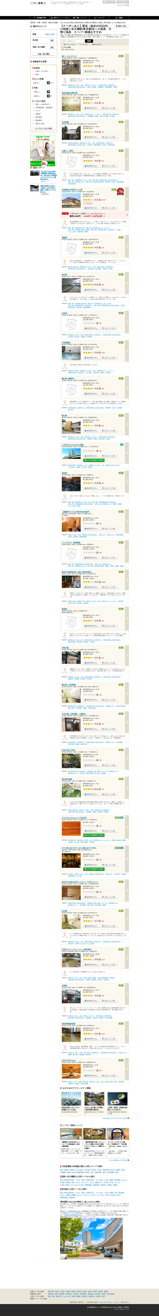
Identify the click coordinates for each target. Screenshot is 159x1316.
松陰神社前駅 (92, 708)
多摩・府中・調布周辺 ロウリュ (77, 566)
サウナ (78, 1180)
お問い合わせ (125, 1302)
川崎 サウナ (102, 534)
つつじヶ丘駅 (72, 231)
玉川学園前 (110, 1172)
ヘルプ (116, 1302)
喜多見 (87, 1172)
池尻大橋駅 (98, 905)
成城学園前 (80, 1172)
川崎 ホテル (109, 874)
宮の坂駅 (112, 116)
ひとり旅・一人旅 (102, 1180)
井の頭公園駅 (108, 1017)
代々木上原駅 (90, 943)
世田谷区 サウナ (110, 706)
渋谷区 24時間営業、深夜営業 (105, 977)
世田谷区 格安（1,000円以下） (107, 85)
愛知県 (100, 1291)
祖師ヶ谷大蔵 (71, 1172)
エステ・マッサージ (82, 1182)
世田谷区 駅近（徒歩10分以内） (77, 87)
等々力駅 (84, 467)
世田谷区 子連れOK (73, 266)
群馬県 (73, 1291)
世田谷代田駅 (72, 641)
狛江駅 (104, 145)
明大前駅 (89, 678)
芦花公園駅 (98, 268)
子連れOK (103, 1185)
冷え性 (81, 1185)
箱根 (56, 1294)
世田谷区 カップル (82, 465)
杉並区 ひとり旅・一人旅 (93, 601)
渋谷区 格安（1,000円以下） (91, 1052)
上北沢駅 (70, 336)
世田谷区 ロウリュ (73, 773)
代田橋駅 (76, 678)
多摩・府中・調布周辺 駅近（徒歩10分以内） (105, 180)
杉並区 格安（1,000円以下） (102, 810)
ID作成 (127, 5)
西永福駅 (89, 336)
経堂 (123, 1170)
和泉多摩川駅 (111, 145)
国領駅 (119, 504)
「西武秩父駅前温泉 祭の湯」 (73, 1215)
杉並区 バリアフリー (89, 1016)
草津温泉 (51, 1294)
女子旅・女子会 (108, 1182)
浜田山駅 (79, 603)
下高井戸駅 (96, 372)
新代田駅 (79, 641)
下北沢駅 (91, 641)
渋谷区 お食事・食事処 (89, 977)
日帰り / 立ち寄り (42, 71)
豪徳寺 (118, 1170)
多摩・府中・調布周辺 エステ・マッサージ (98, 228)
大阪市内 (84, 1296)
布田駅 (79, 506)
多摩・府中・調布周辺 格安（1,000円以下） (103, 229)
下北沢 (99, 1170)
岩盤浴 (109, 1185)
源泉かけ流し (41, 123)
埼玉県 (57, 1291)
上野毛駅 (78, 467)
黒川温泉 (98, 1294)
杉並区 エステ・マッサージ (109, 601)
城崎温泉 (69, 1294)
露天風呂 (117, 1180)
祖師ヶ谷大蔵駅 (91, 87)
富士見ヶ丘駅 (72, 603)
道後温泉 (91, 1294)
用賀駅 (95, 438)
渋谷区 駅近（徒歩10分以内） (76, 979)
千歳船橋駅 (100, 87)
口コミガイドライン (106, 1302)
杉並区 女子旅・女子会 (111, 1081)
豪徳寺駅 (108, 407)
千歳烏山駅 (80, 231)
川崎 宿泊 (70, 874)
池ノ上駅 (97, 773)
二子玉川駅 (71, 467)
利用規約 (119, 1307)
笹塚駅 (94, 812)
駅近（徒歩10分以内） (67, 1180)
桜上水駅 (76, 336)
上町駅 (108, 438)
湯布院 (104, 1294)
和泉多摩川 (98, 1172)
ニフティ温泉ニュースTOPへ (118, 1160)
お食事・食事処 (65, 1182)
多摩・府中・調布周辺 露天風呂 (95, 182)
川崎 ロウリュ (111, 534)
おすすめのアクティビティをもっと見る (115, 1118)
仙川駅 (119, 229)
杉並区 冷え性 (81, 601)
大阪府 (84, 1291)
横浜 (49, 1296)
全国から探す (50, 34)
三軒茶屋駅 (79, 708)
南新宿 (66, 1170)
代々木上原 (87, 1170)
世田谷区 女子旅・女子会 (112, 465)
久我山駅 (85, 603)
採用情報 (126, 1307)
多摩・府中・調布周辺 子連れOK (77, 303)
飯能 (73, 1296)
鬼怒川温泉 (110, 1294)
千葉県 (62, 1291)
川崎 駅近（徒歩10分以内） (90, 534)
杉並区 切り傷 (72, 601)
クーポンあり (83, 44)
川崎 (53, 1296)
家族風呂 (39, 120)
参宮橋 (72, 1170)
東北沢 (94, 1170)
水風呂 (111, 1180)
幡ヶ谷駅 (99, 979)
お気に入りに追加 (109, 71)
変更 (52, 40)
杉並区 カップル (72, 1081)
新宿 (61, 1170)
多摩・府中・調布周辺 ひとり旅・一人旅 (79, 180)
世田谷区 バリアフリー (91, 85)
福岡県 (106, 1291)
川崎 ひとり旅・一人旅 (74, 534)
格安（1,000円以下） (88, 1180)
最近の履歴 (123, 2)
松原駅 (102, 372)
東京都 (79, 1291)
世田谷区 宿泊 (72, 465)
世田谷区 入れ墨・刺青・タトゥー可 (97, 771)
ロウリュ (124, 1180)
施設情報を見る (91, 71)
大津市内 (98, 1296)
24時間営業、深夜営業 (91, 1185)
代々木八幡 (78, 1170)
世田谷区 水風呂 (120, 706)
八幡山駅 (104, 268)
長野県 (95, 1291)
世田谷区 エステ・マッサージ (93, 114)
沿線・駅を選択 (44, 54)
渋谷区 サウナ (123, 1052)
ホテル (92, 1182)
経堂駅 (115, 87)
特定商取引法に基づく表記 (108, 1307)
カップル (118, 1182)
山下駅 (114, 407)
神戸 (103, 1296)
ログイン (120, 5)
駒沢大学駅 (102, 438)
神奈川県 (51, 1291)
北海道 (89, 1291)
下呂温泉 (75, 1294)
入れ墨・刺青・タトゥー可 (69, 1185)
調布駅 (122, 566)
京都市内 (91, 1296)
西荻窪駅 (88, 1017)
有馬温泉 (62, 1294)
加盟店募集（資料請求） (77, 1302)
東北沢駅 (91, 842)
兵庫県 (68, 1291)
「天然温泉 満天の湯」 (73, 1211)
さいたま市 (67, 1296)
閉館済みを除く (97, 44)
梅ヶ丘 (113, 1170)
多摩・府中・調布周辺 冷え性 (76, 228)
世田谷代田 (106, 1170)
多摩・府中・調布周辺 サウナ (76, 182)
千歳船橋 (63, 1172)
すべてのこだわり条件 (43, 128)
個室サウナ (98, 1182)
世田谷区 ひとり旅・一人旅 (75, 85)
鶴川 (104, 1172)
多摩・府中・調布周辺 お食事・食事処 (79, 229)
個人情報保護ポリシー (93, 1307)
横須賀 (58, 1296)
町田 (116, 1172)
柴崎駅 (86, 231)
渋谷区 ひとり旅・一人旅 (75, 977)
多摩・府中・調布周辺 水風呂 (95, 566)
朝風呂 (115, 1185)
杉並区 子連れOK (73, 810)
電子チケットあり (69, 44)
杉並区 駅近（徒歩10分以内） (76, 812)
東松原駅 (85, 641)
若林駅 (85, 708)
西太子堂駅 (71, 708)
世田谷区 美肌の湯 (73, 143)
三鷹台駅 (101, 1017)
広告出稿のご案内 (92, 1302)
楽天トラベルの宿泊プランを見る (93, 460)
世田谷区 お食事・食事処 (119, 840)
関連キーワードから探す (38, 1299)
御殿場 (78, 1296)
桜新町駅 (89, 438)
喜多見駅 (89, 145)
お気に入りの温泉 (109, 2)
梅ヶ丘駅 (70, 409)
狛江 (92, 1172)
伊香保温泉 (83, 1294)
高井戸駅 (120, 601)
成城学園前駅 (108, 87)
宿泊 (72, 1182)
